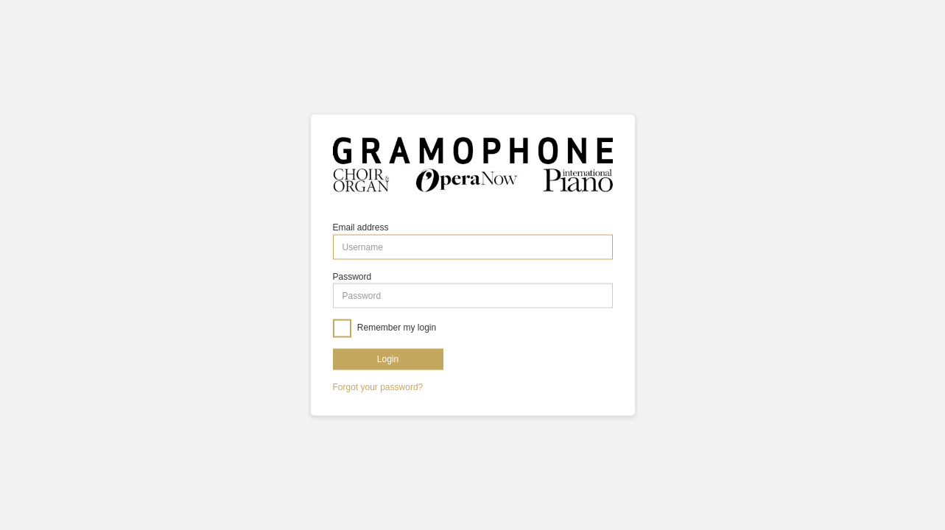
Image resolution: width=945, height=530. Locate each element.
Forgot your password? (378, 386)
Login (387, 358)
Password (352, 276)
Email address (361, 227)
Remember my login (396, 327)
